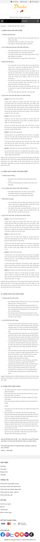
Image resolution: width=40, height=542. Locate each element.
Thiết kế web (25, 539)
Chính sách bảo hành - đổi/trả (16, 26)
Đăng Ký (24, 1)
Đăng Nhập (34, 1)
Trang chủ (3, 26)
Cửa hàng (15, 1)
